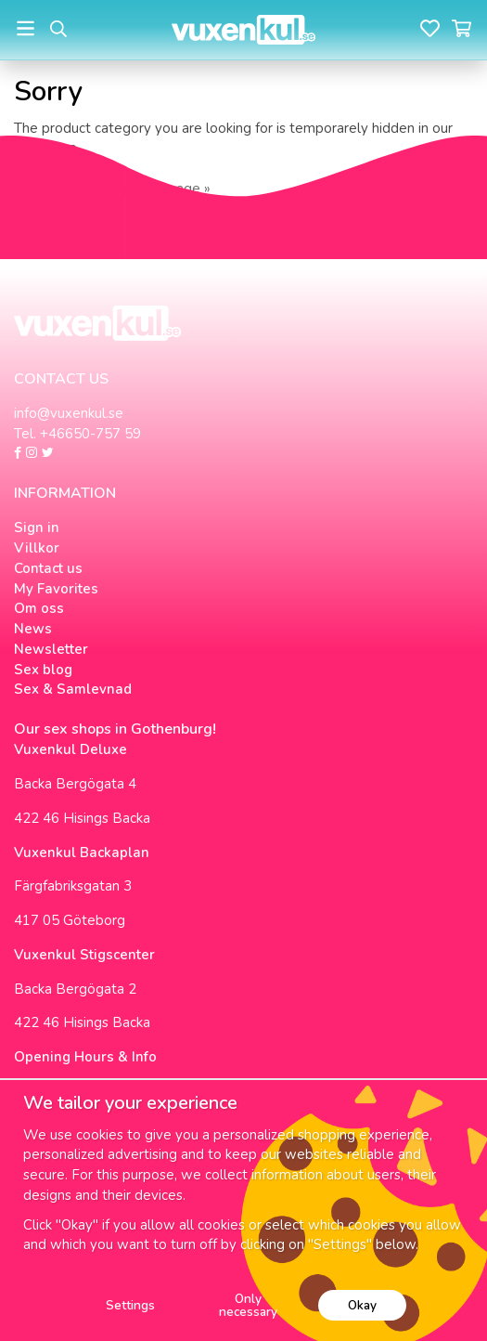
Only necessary (248, 1305)
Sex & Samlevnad (73, 689)
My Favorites (56, 588)
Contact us (48, 568)
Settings (130, 1305)
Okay (362, 1305)
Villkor (36, 548)
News (33, 628)
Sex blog (43, 669)
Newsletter (51, 649)
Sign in (36, 527)
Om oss (39, 608)
